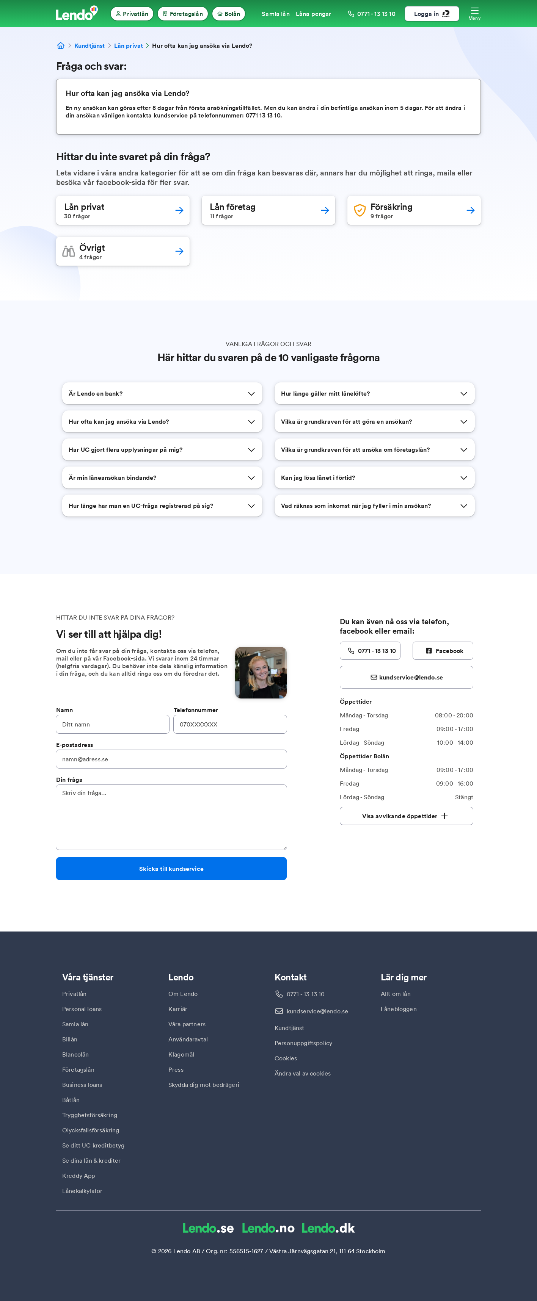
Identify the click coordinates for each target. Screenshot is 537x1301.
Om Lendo (183, 993)
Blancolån (75, 1054)
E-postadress (74, 744)
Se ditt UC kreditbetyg (93, 1145)
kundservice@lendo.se (317, 1011)
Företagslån (78, 1069)
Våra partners (187, 1024)
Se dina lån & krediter (91, 1160)
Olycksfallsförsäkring (90, 1130)
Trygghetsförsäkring (89, 1115)
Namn (64, 710)
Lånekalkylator (82, 1191)
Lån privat (128, 45)
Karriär (177, 1009)
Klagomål (181, 1054)
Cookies (286, 1058)
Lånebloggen (399, 1009)
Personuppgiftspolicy (303, 1043)
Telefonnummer (196, 710)
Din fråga (69, 779)
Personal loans (82, 1009)
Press (176, 1069)
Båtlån (71, 1100)
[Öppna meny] (474, 13)
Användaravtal (188, 1039)
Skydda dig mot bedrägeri (203, 1084)
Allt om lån (396, 993)
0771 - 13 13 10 (306, 994)
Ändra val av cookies (303, 1073)
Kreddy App (78, 1175)
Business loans (82, 1084)
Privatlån (74, 993)
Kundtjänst (89, 45)
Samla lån (75, 1024)
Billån (69, 1039)
